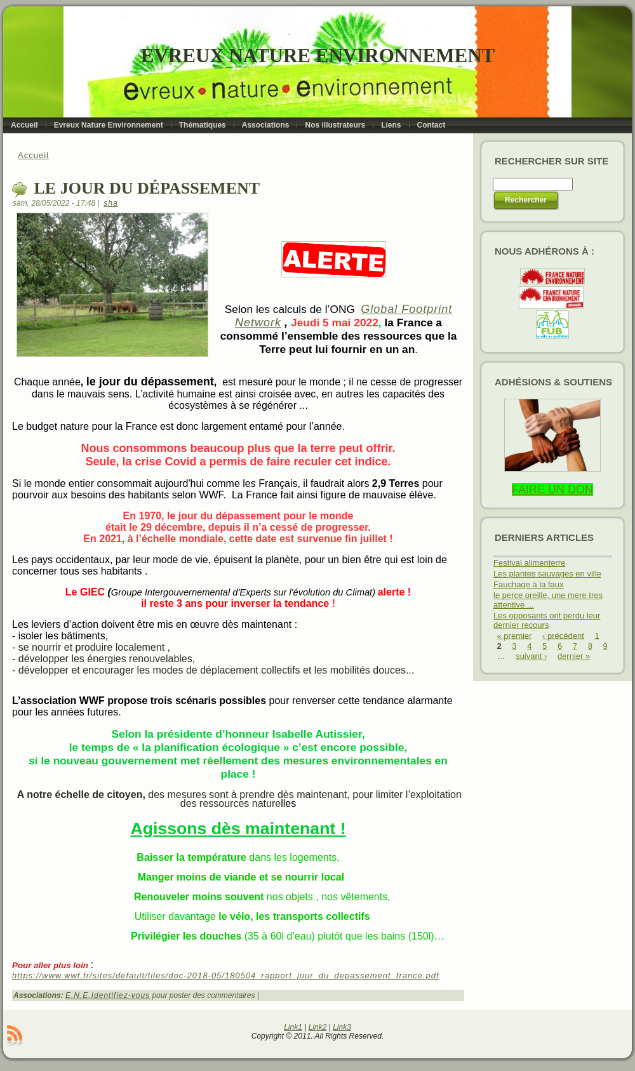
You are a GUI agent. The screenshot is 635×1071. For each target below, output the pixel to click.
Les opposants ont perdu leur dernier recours (546, 620)
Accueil (33, 155)
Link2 (318, 1027)
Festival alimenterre (529, 563)
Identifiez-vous (120, 995)
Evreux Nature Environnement (318, 55)
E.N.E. (78, 995)
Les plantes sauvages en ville (547, 573)
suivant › (531, 656)
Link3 (342, 1027)
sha (110, 203)
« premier (514, 635)
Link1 (293, 1027)
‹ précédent (563, 635)
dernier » (574, 656)
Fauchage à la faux (528, 584)
